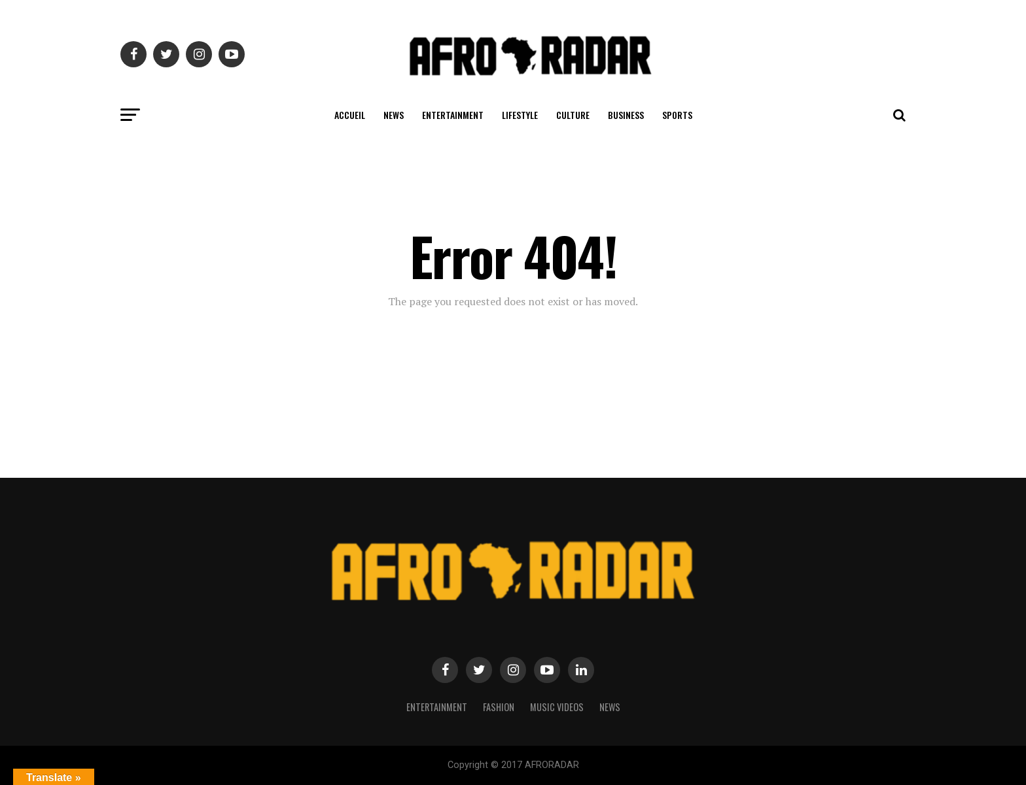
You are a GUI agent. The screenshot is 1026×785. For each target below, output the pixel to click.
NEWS (393, 115)
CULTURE (573, 115)
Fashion (498, 707)
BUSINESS (626, 115)
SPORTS (677, 115)
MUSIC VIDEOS (557, 707)
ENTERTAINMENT (453, 115)
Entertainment (436, 707)
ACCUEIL (349, 115)
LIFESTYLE (520, 115)
